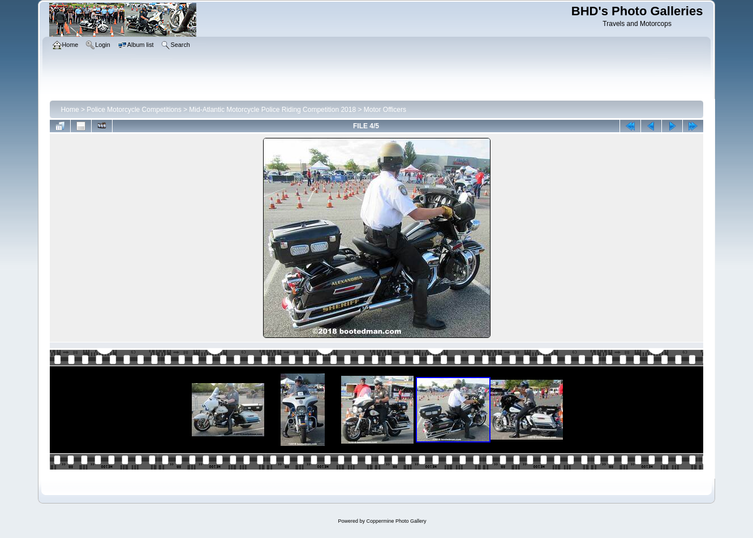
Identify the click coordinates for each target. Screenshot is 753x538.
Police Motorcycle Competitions (134, 110)
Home (70, 110)
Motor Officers (385, 110)
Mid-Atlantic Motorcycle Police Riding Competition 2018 (272, 110)
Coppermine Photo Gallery (396, 521)
